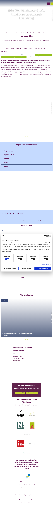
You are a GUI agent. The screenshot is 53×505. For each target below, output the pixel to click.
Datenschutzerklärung (32, 499)
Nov (39, 56)
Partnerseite (33, 501)
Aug (14, 56)
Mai (39, 54)
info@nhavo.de (16, 347)
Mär (22, 54)
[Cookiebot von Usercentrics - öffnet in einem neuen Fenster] (45, 236)
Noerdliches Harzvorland (11, 32)
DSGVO (17, 499)
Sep (22, 56)
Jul (5, 56)
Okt (31, 56)
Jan (5, 54)
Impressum (23, 499)
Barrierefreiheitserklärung (23, 501)
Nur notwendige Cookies (10, 268)
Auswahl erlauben (26, 268)
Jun (48, 54)
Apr (31, 54)
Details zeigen (45, 264)
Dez (48, 56)
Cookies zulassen (43, 268)
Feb (14, 54)
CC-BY (51, 309)
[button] (38, 3)
